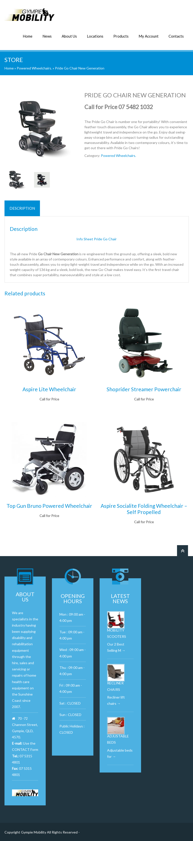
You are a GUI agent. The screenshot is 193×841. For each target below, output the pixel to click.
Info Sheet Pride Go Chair (96, 238)
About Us (69, 35)
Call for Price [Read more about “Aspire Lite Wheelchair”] (49, 405)
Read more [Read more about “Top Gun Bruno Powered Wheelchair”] (49, 521)
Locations (95, 35)
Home (27, 35)
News (47, 35)
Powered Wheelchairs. (34, 67)
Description (22, 207)
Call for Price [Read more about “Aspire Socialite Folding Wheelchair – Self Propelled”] (144, 527)
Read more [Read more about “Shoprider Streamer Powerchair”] (144, 405)
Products (121, 35)
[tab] (22, 208)
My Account (149, 35)
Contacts (176, 35)
